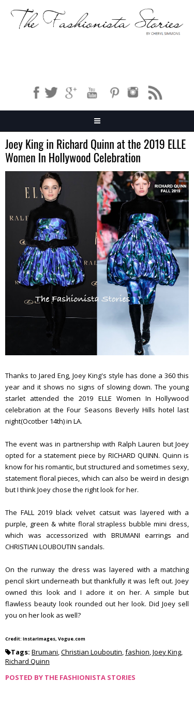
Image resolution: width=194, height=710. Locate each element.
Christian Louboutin (91, 652)
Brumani (45, 652)
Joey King (167, 652)
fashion (137, 652)
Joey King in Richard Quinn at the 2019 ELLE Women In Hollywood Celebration (95, 151)
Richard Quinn (27, 661)
